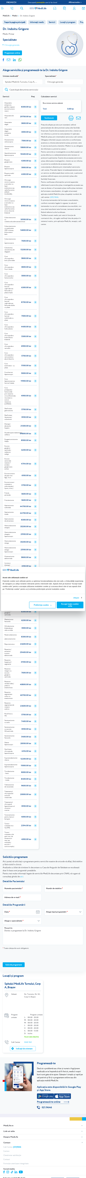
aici (21, 876)
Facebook (4, 1159)
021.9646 (47, 1094)
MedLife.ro (8, 1112)
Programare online (83, 8)
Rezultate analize (64, 8)
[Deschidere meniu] (2, 7)
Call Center (12, 1134)
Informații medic (37, 22)
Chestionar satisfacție (12, 1142)
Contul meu (74, 8)
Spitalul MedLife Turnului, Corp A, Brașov (22, 985)
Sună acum (49, 118)
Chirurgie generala (11, 45)
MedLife (6, 16)
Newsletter (54, 8)
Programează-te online (48, 1088)
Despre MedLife (10, 1123)
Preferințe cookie (42, 605)
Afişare (76, 598)
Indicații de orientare (24, 1035)
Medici (14, 16)
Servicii (52, 22)
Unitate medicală (10, 76)
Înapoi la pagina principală (14, 22)
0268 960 (28, 1029)
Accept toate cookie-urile (70, 605)
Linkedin (16, 1159)
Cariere (6, 1138)
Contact (6, 1129)
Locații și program (67, 22)
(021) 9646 (54, 197)
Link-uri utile (9, 1118)
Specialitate (50, 76)
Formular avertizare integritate (16, 1150)
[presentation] (20, 955)
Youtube (21, 1159)
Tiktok (12, 1158)
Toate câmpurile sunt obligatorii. (16, 948)
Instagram (8, 1159)
